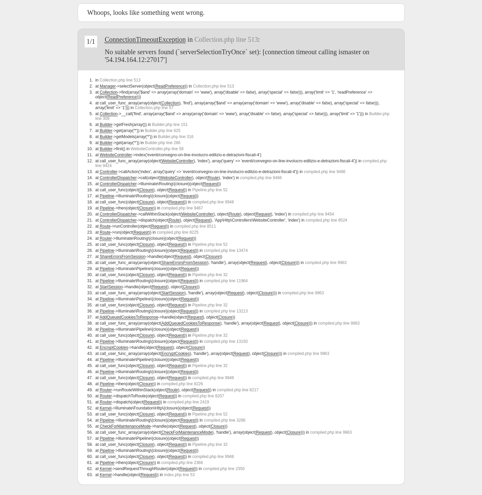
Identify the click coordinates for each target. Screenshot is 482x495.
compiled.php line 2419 (188, 402)
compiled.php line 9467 (182, 208)
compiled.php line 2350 (224, 468)
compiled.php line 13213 (226, 311)
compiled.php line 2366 (182, 462)
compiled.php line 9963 (325, 262)
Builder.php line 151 (170, 124)
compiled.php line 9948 (213, 202)
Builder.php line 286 (162, 142)
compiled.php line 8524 (326, 220)
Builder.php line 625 (162, 130)
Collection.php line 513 (226, 39)
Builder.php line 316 (175, 136)
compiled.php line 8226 (182, 384)
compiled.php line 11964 (226, 280)
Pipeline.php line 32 (210, 274)
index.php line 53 (179, 474)
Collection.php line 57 (154, 107)
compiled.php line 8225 (177, 232)
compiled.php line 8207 (203, 396)
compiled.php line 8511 (195, 226)
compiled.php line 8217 (237, 390)
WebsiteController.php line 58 (157, 148)
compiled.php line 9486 (324, 171)
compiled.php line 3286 (224, 420)
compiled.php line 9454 (313, 214)
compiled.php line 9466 (261, 177)
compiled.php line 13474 (226, 250)
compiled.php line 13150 (226, 341)
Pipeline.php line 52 (210, 190)
